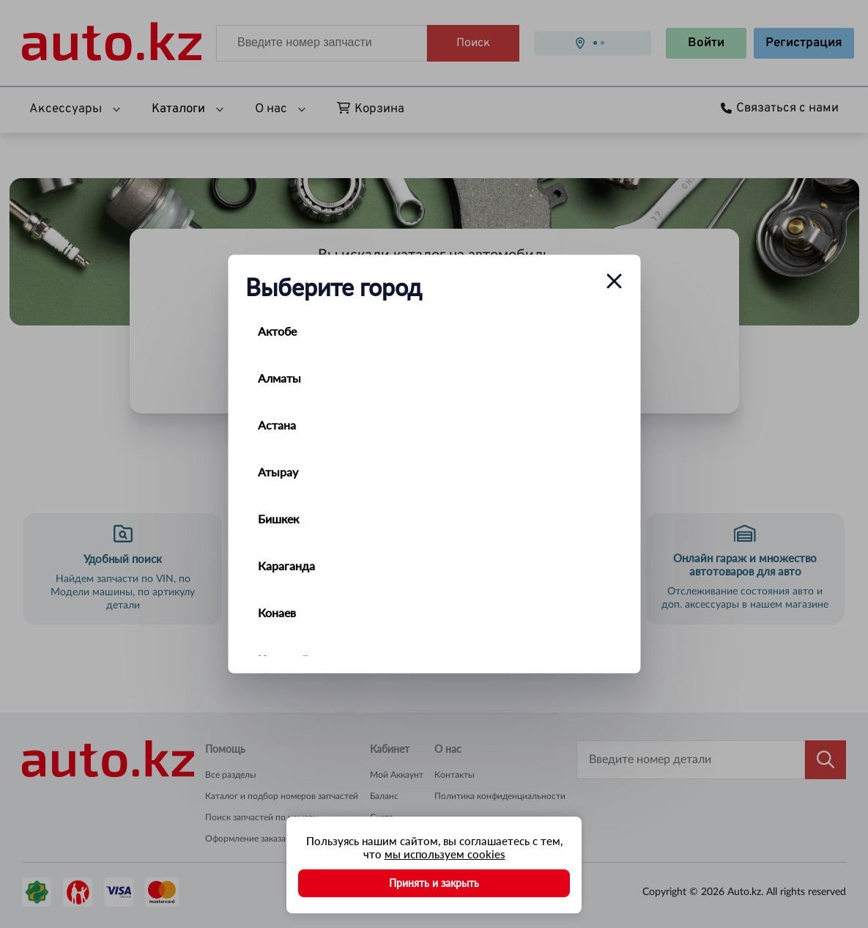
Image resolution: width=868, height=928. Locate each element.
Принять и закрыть (434, 883)
